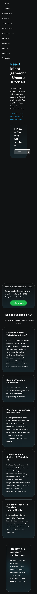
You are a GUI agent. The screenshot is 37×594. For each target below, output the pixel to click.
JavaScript (7, 24)
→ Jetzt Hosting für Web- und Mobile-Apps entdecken (17, 116)
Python (6, 43)
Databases (7, 14)
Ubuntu (6, 58)
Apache (6, 9)
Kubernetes (7, 28)
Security (6, 53)
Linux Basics (8, 33)
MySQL (5, 38)
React (5, 48)
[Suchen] (22, 152)
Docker (5, 19)
